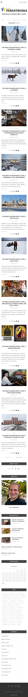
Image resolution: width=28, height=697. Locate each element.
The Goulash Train (5, 672)
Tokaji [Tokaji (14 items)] (13, 620)
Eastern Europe (16, 20)
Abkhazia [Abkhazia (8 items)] (4, 594)
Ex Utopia (3, 649)
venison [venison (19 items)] (19, 622)
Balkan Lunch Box (5, 639)
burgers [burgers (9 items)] (23, 596)
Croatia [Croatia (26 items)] (20, 600)
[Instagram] (22, 2)
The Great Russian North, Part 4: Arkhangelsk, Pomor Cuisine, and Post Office (14, 303)
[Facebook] (19, 2)
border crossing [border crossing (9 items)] (21, 594)
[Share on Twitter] (13, 63)
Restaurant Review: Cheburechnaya (11, 547)
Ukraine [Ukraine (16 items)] (4, 622)
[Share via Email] (18, 63)
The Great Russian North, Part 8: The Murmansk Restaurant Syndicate (14, 133)
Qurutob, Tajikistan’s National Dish (18, 529)
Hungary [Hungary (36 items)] (4, 607)
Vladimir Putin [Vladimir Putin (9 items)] (5, 624)
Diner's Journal (5, 642)
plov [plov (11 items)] (20, 613)
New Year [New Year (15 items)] (14, 613)
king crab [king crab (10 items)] (13, 609)
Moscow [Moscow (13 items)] (18, 611)
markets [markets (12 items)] (4, 611)
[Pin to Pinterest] (14, 63)
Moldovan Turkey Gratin (8, 553)
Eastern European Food (7, 645)
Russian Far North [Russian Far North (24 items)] (19, 615)
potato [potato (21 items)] (4, 615)
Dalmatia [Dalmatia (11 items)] (14, 602)
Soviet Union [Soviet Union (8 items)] (5, 620)
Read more (4, 60)
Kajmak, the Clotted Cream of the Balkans (18, 520)
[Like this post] (9, 63)
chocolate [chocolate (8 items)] (5, 600)
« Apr (2, 583)
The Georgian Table (6, 668)
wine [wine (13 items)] (19, 624)
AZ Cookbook (4, 636)
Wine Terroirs (4, 675)
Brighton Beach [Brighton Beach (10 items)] (6, 596)
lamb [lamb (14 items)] (19, 609)
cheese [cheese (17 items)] (10, 598)
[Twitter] (21, 2)
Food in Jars (4, 655)
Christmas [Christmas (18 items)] (12, 600)
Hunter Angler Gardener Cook (8, 658)
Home (2, 20)
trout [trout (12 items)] (19, 620)
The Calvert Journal (6, 665)
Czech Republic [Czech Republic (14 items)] (6, 602)
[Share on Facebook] (11, 63)
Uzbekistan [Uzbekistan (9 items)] (12, 622)
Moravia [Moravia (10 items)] (11, 611)
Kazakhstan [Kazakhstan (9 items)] (20, 607)
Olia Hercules (4, 662)
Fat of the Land (5, 652)
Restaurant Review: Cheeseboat (17, 538)
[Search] (26, 2)
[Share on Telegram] (16, 63)
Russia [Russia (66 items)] (10, 615)
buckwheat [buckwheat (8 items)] (15, 596)
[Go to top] (14, 695)
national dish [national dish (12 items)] (5, 613)
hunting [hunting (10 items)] (12, 607)
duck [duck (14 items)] (21, 602)
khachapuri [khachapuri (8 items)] (5, 609)
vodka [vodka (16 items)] (13, 624)
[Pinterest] (24, 2)
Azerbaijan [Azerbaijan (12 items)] (12, 594)
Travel (8, 20)
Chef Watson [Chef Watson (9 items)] (17, 598)
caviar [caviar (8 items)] (4, 598)
